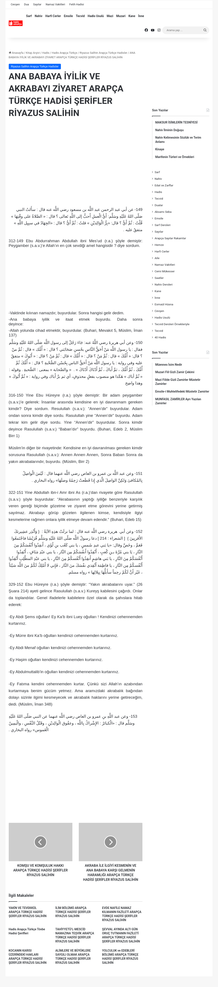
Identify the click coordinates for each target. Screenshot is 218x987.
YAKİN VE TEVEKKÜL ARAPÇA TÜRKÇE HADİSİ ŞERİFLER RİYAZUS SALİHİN (28, 912)
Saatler (159, 278)
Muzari (121, 16)
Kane (131, 16)
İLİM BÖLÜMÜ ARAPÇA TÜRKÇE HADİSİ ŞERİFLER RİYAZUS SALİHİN (73, 912)
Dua (26, 4)
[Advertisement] (76, 157)
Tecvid (80, 16)
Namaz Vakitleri (55, 4)
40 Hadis (160, 337)
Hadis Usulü (96, 16)
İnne (141, 16)
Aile (157, 258)
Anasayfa (16, 52)
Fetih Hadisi (76, 4)
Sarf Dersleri (163, 225)
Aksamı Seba (163, 211)
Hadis (45, 52)
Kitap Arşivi (33, 52)
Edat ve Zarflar (164, 185)
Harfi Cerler (53, 16)
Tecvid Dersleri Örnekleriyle (172, 324)
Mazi (110, 16)
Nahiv (38, 16)
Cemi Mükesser (165, 271)
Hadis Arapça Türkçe (64, 52)
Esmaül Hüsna (164, 304)
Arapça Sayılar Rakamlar (170, 238)
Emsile (68, 16)
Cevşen (15, 4)
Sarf (29, 16)
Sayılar (37, 4)
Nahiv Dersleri (163, 284)
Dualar (159, 205)
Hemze (159, 244)
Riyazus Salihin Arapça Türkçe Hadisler (103, 52)
